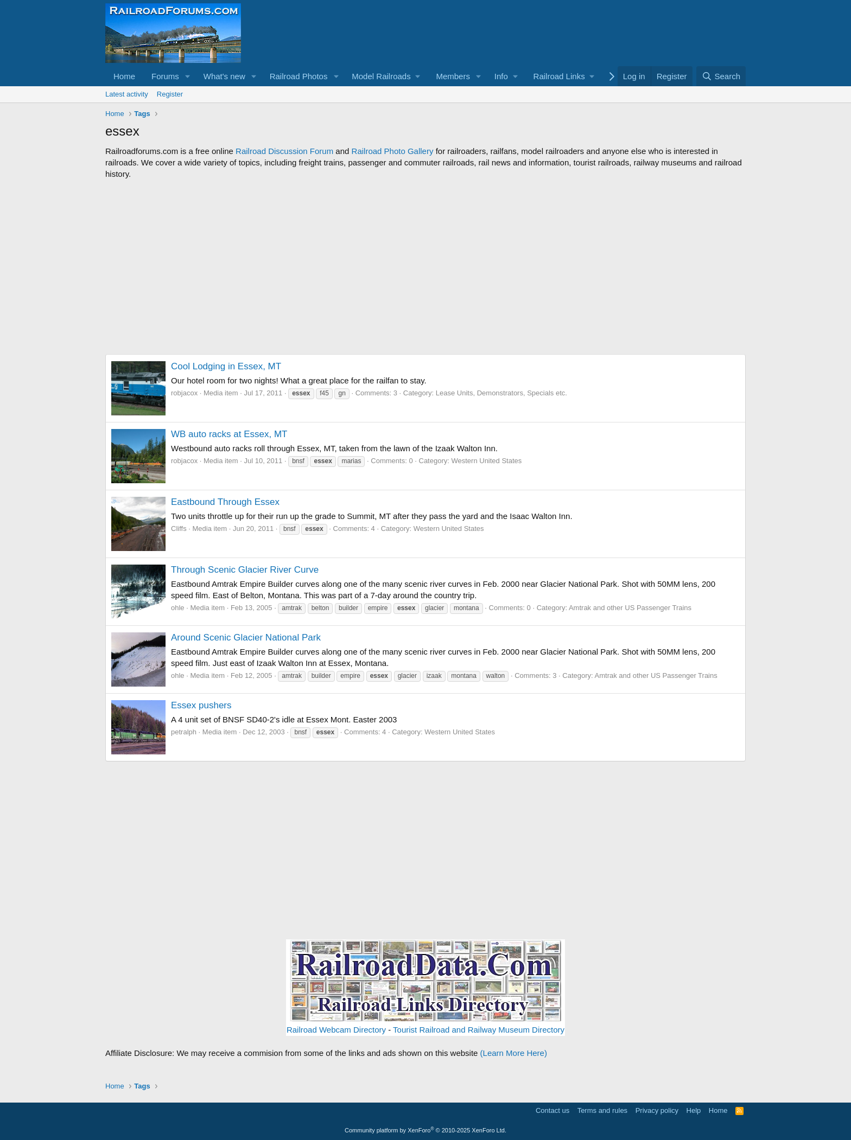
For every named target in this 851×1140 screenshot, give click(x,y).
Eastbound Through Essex (225, 502)
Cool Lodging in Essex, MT (226, 366)
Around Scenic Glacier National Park (246, 637)
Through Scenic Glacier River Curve (245, 570)
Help (694, 1110)
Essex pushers (201, 705)
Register (170, 94)
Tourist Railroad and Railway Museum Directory (478, 1029)
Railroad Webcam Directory (336, 1029)
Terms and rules (602, 1110)
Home (124, 76)
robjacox (184, 393)
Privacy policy (657, 1110)
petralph (183, 732)
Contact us (552, 1110)
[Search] (721, 76)
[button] (187, 76)
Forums (165, 76)
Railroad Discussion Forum (284, 151)
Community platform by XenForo (425, 1130)
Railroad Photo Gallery (393, 151)
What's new (224, 76)
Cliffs (179, 528)
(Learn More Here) (513, 1053)
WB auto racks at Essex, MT (229, 434)
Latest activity (126, 94)
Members (453, 76)
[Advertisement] (425, 267)
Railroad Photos (299, 76)
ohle (178, 608)
